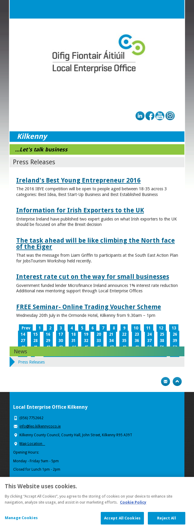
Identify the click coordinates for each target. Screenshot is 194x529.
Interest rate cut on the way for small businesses (92, 276)
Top (177, 381)
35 (124, 340)
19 (86, 334)
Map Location (32, 444)
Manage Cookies (21, 522)
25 (162, 334)
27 (23, 340)
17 (60, 334)
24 (149, 334)
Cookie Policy (133, 506)
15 (35, 334)
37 (149, 340)
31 (73, 340)
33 (99, 340)
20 (99, 334)
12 (161, 328)
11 (148, 328)
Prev (26, 328)
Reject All (166, 522)
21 (111, 334)
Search (163, 9)
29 (48, 340)
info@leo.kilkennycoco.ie (40, 426)
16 (48, 334)
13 (174, 328)
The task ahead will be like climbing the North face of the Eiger (95, 243)
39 (175, 340)
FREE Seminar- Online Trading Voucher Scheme (88, 307)
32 (86, 340)
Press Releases (31, 362)
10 (136, 328)
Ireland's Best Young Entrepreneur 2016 (78, 180)
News (20, 351)
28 (35, 340)
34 (111, 340)
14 (23, 334)
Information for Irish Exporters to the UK (80, 210)
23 (137, 334)
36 (137, 340)
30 (60, 340)
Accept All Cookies (122, 522)
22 (124, 334)
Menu (175, 9)
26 (175, 334)
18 (73, 334)
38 (162, 340)
